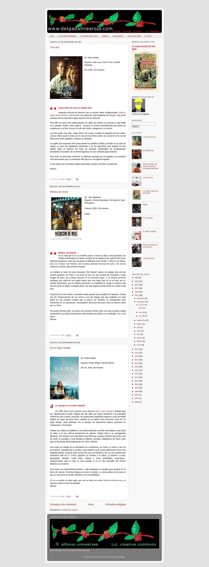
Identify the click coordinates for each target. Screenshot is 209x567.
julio (138, 327)
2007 (137, 395)
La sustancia (148, 178)
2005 (137, 402)
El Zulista (72, 455)
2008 (137, 391)
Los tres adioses (149, 137)
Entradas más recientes (63, 504)
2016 (137, 363)
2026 (137, 278)
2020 (137, 349)
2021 (137, 295)
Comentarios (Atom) (69, 510)
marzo (139, 338)
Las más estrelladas (67, 36)
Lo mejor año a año (89, 36)
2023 (137, 288)
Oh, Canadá (147, 218)
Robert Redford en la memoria (150, 246)
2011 (137, 381)
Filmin (74, 256)
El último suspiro (149, 231)
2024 (137, 285)
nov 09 (142, 312)
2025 (137, 281)
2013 (137, 374)
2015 (137, 367)
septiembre (141, 320)
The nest (54, 47)
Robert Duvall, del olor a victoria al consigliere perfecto (150, 166)
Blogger (122, 557)
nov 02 (142, 316)
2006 (137, 398)
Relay (145, 204)
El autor (148, 36)
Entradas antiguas (116, 504)
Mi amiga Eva (148, 150)
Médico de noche (59, 192)
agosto (140, 324)
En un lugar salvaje (60, 347)
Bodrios (105, 36)
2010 (137, 384)
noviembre (141, 302)
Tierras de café (134, 36)
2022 (137, 292)
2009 (137, 388)
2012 (137, 377)
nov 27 (142, 305)
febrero (140, 341)
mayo (139, 331)
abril (139, 334)
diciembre (141, 298)
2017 (137, 360)
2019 (137, 353)
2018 (137, 356)
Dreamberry (118, 36)
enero (139, 345)
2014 (137, 370)
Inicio (52, 36)
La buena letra (148, 258)
